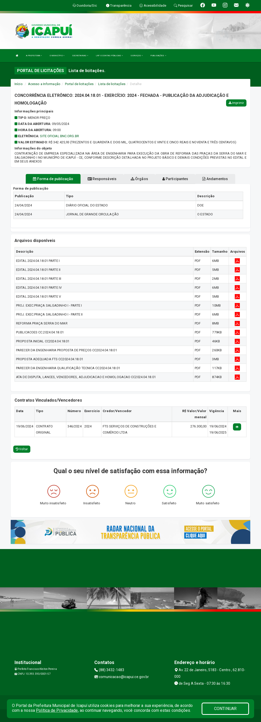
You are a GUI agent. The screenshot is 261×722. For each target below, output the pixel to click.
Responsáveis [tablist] (102, 179)
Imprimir (236, 103)
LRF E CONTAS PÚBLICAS (109, 55)
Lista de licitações (111, 84)
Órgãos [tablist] (139, 179)
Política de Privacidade (57, 710)
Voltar (22, 449)
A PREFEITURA (34, 55)
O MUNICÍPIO (57, 55)
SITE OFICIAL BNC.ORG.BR (59, 136)
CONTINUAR (225, 708)
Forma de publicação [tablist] (53, 179)
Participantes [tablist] (175, 179)
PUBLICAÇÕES (158, 55)
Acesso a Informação (44, 84)
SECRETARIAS (80, 55)
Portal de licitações (79, 84)
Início (19, 84)
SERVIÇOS (136, 55)
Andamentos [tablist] (215, 179)
